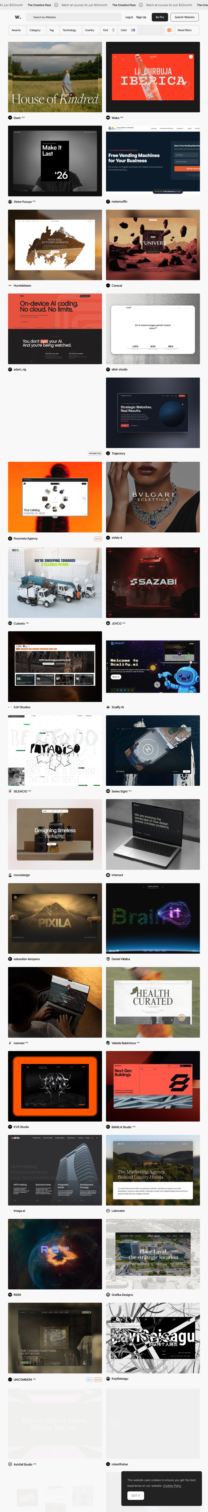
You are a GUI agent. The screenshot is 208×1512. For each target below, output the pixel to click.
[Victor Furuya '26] (55, 161)
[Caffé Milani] (55, 1002)
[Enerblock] (153, 1086)
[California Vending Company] (153, 161)
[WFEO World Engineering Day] (55, 666)
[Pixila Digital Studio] (55, 918)
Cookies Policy (172, 1485)
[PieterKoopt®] (55, 1338)
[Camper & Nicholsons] (153, 750)
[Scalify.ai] (153, 666)
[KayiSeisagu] (153, 1338)
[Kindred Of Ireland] (55, 77)
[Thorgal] (153, 245)
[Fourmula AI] (55, 497)
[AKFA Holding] (55, 1170)
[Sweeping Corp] (55, 582)
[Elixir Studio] (153, 329)
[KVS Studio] (55, 1086)
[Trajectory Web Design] (153, 413)
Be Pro (160, 17)
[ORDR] (153, 1002)
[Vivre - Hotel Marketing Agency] (153, 1170)
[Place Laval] (153, 1254)
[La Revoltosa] (153, 77)
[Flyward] (55, 245)
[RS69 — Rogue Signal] (55, 1254)
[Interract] (153, 834)
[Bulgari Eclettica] (153, 497)
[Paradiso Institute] (55, 750)
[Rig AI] (55, 329)
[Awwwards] (18, 17)
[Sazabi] (153, 582)
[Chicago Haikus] (153, 1423)
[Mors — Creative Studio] (55, 834)
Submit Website (184, 17)
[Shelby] (55, 1423)
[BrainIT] (153, 918)
